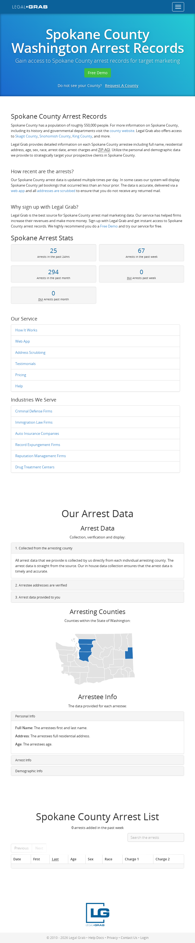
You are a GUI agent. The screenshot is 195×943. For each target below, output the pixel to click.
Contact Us (129, 937)
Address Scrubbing (30, 352)
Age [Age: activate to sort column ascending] (73, 859)
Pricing (20, 374)
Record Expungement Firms (37, 444)
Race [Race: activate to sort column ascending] (108, 859)
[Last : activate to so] (58, 859)
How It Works (26, 330)
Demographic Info (28, 771)
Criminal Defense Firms (33, 411)
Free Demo (97, 72)
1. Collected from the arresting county (43, 548)
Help (19, 386)
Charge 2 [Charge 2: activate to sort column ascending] (163, 859)
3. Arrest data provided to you (37, 597)
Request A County (121, 85)
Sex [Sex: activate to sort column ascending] (91, 859)
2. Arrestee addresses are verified (41, 585)
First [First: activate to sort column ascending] (36, 859)
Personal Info (25, 716)
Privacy (112, 937)
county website (122, 130)
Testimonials (25, 363)
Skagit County (26, 136)
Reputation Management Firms (40, 455)
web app (18, 190)
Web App (22, 341)
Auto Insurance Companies (37, 433)
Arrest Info (23, 760)
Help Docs (96, 937)
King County (82, 136)
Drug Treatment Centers (34, 467)
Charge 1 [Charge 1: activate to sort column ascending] (132, 859)
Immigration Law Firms (33, 422)
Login (144, 937)
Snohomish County (55, 136)
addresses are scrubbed (56, 190)
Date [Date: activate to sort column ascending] (17, 859)
